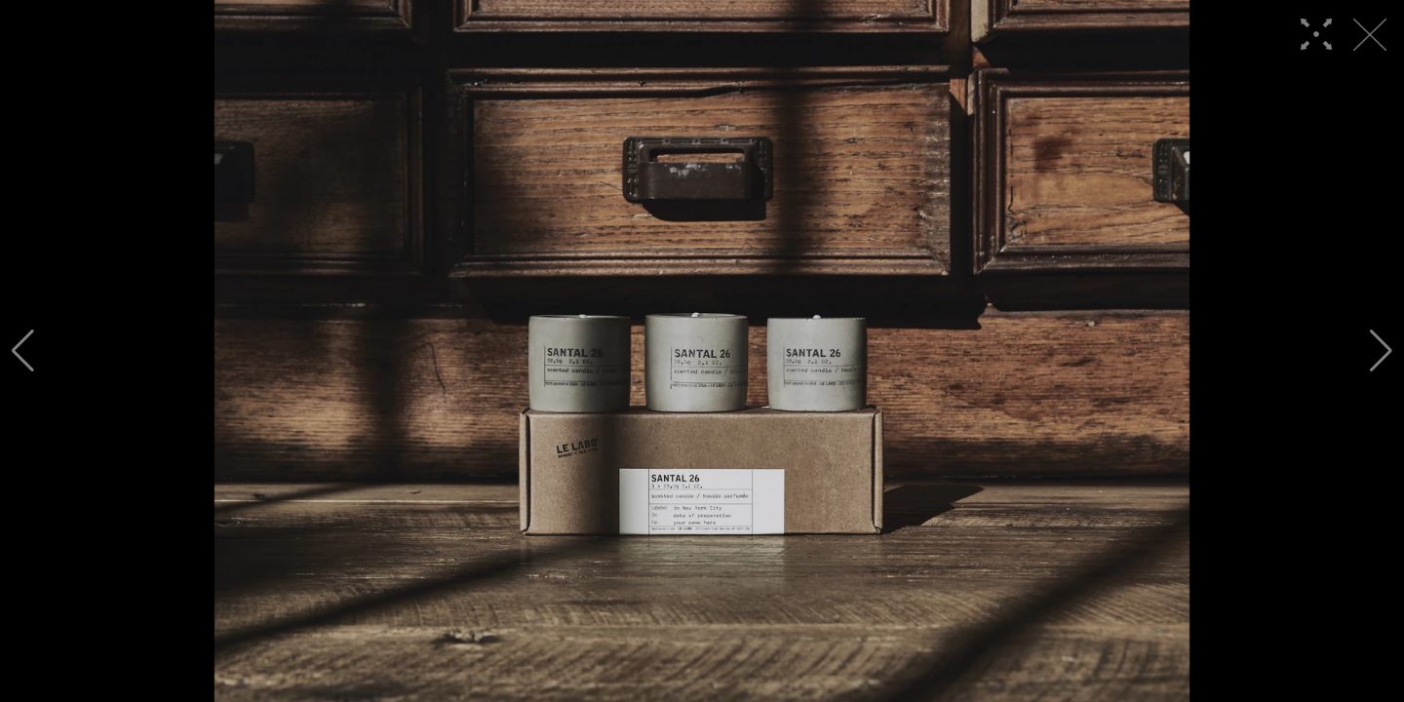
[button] (23, 351)
